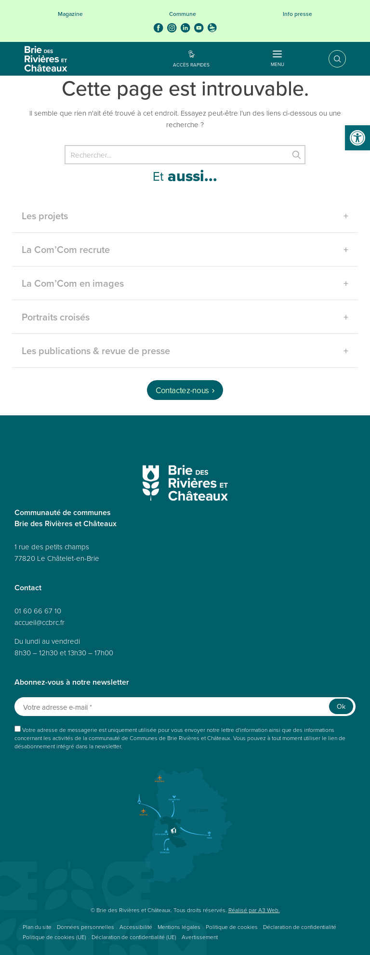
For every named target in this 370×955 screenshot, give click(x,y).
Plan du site (37, 927)
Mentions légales (179, 927)
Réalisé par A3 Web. (254, 910)
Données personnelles (85, 927)
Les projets (45, 216)
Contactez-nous (182, 390)
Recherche (330, 59)
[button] (357, 137)
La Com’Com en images (73, 283)
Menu (277, 60)
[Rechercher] (185, 154)
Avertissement (200, 937)
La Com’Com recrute (66, 249)
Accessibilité (135, 927)
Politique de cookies (232, 927)
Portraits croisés (56, 317)
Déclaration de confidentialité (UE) (134, 937)
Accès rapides (191, 64)
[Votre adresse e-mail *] (185, 706)
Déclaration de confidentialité (299, 927)
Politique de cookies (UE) (54, 937)
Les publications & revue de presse (96, 351)
